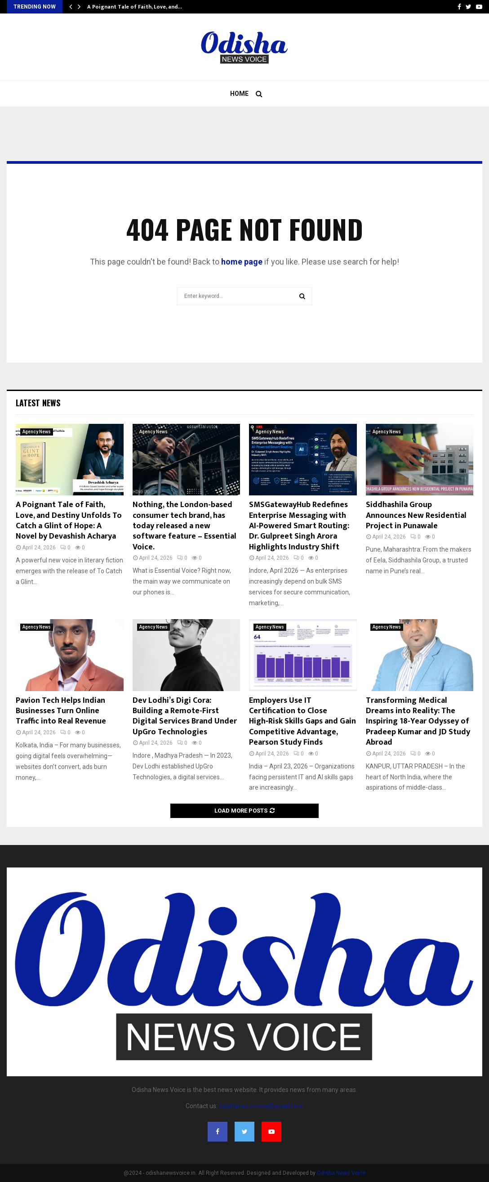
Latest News (38, 403)
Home (239, 93)
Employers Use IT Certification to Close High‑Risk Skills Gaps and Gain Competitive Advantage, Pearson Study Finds (302, 722)
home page (241, 261)
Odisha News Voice (341, 1173)
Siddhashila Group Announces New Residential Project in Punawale (416, 515)
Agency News (36, 431)
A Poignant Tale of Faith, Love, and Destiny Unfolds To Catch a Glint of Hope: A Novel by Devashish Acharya (69, 520)
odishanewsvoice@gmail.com (261, 1106)
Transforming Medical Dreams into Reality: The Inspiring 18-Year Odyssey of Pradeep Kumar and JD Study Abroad (418, 722)
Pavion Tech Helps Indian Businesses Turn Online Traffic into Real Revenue (61, 711)
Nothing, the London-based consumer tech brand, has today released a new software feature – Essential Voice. (184, 526)
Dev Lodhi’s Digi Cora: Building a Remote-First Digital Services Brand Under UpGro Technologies (185, 716)
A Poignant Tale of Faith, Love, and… (134, 6)
